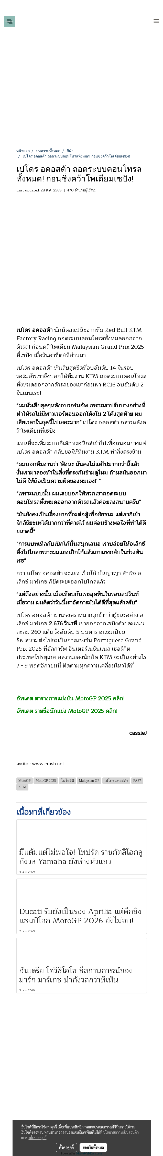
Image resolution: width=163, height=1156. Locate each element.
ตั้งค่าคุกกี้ (66, 1147)
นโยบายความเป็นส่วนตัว (121, 1132)
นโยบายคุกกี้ (38, 1137)
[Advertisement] (81, 110)
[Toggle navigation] (156, 21)
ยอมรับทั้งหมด (93, 1147)
